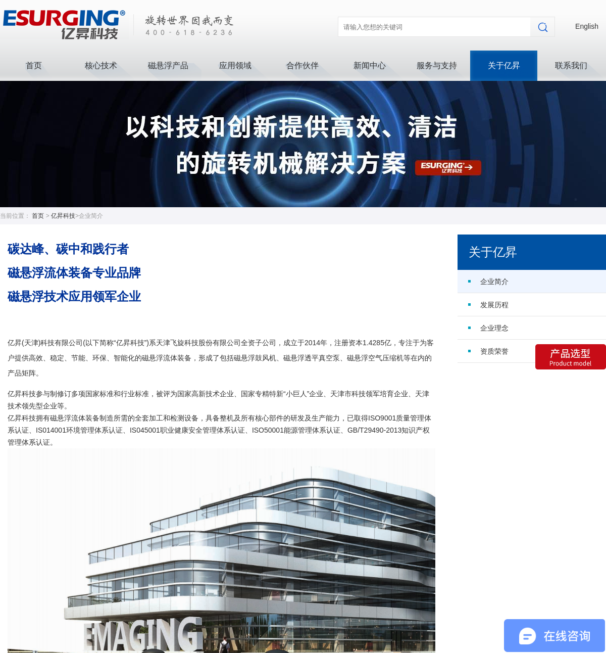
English (586, 26)
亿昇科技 (63, 215)
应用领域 (235, 65)
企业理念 (494, 328)
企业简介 (494, 281)
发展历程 (494, 305)
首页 (34, 65)
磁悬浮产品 (168, 65)
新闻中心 (370, 65)
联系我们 (571, 65)
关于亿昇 (504, 65)
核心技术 (101, 65)
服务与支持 (437, 65)
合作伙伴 (302, 65)
